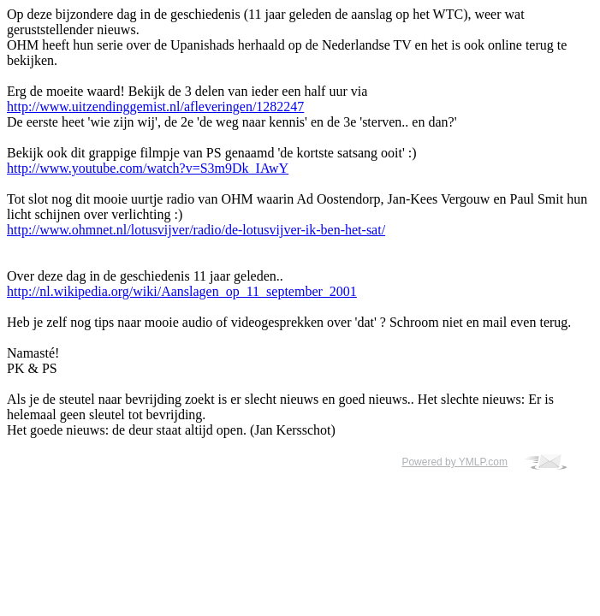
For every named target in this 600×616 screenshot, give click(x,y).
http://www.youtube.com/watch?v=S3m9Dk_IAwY (147, 168)
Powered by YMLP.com (454, 462)
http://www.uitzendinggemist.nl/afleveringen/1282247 (155, 106)
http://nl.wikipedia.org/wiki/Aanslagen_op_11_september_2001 (182, 291)
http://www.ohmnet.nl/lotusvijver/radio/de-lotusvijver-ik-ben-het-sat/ (196, 229)
